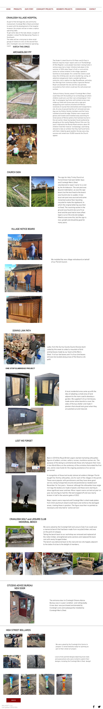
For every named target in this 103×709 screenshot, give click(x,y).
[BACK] (13, 700)
